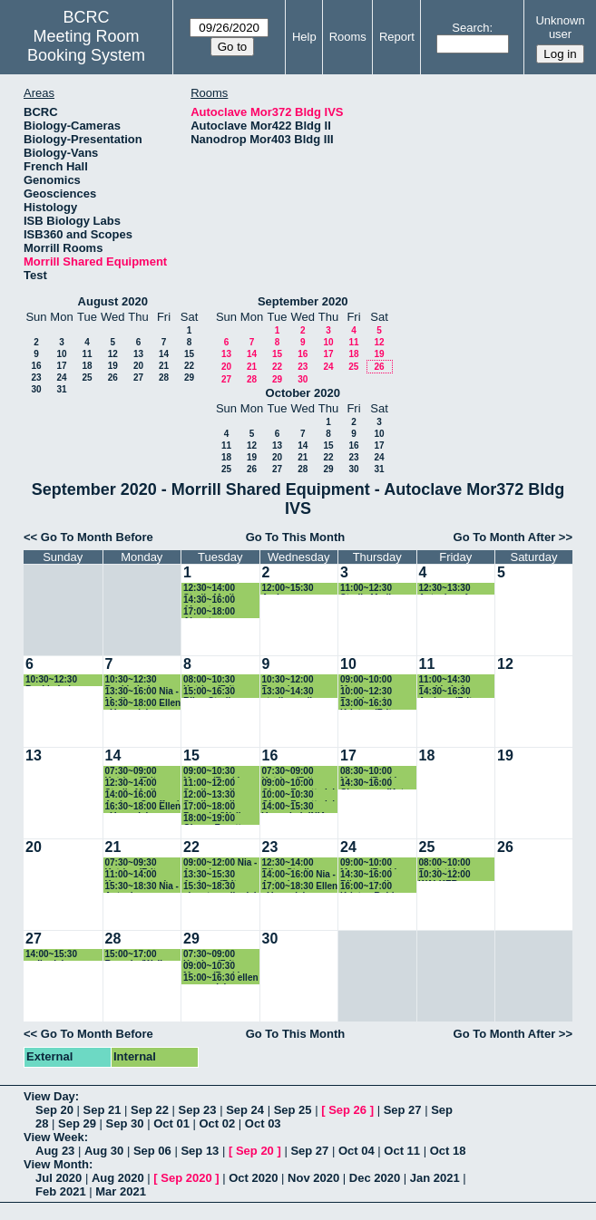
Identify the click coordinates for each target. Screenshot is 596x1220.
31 (61, 389)
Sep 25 (293, 1110)
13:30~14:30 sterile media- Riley (291, 692)
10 (61, 354)
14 (164, 354)
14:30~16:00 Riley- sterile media (367, 875)
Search (470, 27)
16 (36, 366)
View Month (56, 1164)
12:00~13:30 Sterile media (211, 795)
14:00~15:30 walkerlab (51, 955)
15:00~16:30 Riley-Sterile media (209, 692)
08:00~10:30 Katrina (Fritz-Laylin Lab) (212, 680)
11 (87, 354)
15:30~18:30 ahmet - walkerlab (221, 887)
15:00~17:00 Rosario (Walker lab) (139, 955)
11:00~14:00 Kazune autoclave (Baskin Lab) (143, 875)
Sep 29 (77, 1123)
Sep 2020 (186, 1178)
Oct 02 (218, 1123)
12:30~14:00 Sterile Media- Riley (212, 589)
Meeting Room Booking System (86, 45)
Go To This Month (296, 537)
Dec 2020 (374, 1178)
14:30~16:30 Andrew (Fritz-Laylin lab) (449, 692)
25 (87, 377)
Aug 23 (54, 1150)
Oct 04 (356, 1150)
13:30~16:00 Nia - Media (142, 692)
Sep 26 (347, 1110)
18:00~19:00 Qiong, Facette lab (214, 819)
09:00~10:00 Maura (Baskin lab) (371, 863)
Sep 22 (150, 1110)
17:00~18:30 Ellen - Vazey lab (300, 887)
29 (189, 377)
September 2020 (303, 301)
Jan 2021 (435, 1178)
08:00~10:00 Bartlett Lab (445, 863)
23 (36, 377)
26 (113, 377)
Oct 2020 (253, 1178)
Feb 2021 (60, 1191)
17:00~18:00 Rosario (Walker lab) (217, 807)
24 (61, 377)
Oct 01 (171, 1123)
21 (164, 366)
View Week (54, 1137)
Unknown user (559, 27)
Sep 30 (125, 1123)
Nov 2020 (313, 1178)
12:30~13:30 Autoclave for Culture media (449, 589)
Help (304, 37)
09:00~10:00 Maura (366, 680)
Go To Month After (505, 537)
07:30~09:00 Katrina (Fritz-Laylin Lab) (134, 772)
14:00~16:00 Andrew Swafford (142, 795)
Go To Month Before (97, 537)
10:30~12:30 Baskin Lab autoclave (51, 680)
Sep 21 (102, 1110)
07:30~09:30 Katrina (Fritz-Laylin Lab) (134, 863)
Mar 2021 (120, 1191)
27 (138, 377)
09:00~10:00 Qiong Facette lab (300, 783)
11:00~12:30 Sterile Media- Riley (369, 589)
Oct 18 (448, 1150)
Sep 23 (198, 1110)
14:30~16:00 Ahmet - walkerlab (209, 600)
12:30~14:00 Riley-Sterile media (288, 863)
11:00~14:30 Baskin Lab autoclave (445, 680)
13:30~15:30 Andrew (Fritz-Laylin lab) (213, 875)
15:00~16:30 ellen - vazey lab (221, 978)
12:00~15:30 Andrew (288, 589)
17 (61, 366)
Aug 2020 (118, 1178)
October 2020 (303, 393)
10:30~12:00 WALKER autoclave (445, 875)
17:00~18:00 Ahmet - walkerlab (209, 612)
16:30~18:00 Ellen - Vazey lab (143, 704)
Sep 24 (245, 1110)
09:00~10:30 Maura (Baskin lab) (214, 772)
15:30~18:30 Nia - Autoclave (142, 887)
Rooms (347, 37)
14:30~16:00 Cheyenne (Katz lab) (374, 783)
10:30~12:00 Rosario (288, 680)
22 (189, 366)
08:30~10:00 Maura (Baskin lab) (371, 772)
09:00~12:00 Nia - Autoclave (220, 863)
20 (138, 366)
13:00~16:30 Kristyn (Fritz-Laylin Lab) (369, 704)
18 (87, 366)
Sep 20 (54, 1110)
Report (397, 37)
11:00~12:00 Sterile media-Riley (213, 783)
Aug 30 (103, 1150)
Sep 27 (403, 1110)
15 (189, 354)
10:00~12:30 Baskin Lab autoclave (366, 692)
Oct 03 (263, 1123)
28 (164, 377)
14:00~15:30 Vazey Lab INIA (294, 807)
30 (36, 389)
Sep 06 (152, 1150)
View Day (49, 1096)
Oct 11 (402, 1150)
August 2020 (113, 301)
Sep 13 (200, 1150)
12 (113, 354)
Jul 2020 (58, 1178)
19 (113, 366)
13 (138, 354)
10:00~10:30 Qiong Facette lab (300, 795)
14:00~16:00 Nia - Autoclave (299, 875)
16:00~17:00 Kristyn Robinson (377, 887)
